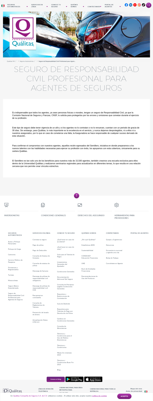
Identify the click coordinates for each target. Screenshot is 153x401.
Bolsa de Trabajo (112, 258)
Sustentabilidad (87, 250)
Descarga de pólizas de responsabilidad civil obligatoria (41, 278)
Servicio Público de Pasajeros (15, 261)
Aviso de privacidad (134, 391)
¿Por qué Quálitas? (88, 240)
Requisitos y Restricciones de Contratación (63, 296)
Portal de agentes (109, 6)
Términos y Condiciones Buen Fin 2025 (65, 362)
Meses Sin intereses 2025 (64, 354)
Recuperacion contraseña (38, 296)
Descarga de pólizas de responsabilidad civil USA (41, 288)
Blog (59, 370)
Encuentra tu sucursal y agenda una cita (114, 251)
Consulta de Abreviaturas (62, 327)
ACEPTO (124, 396)
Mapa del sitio (136, 389)
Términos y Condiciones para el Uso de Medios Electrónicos (64, 337)
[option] (76, 35)
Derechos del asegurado (91, 215)
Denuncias (110, 245)
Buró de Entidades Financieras (88, 270)
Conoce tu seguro (56, 6)
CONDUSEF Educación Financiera (90, 257)
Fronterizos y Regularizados (13, 269)
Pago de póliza (38, 245)
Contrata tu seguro (40, 240)
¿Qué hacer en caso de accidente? (65, 241)
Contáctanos (94, 7)
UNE (83, 263)
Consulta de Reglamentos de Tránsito (38, 305)
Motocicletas (13, 280)
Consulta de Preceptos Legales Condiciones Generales (65, 287)
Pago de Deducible (40, 250)
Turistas (11, 275)
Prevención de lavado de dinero (41, 313)
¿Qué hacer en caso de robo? (65, 248)
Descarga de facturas (40, 271)
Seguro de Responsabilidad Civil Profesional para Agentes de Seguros (16, 296)
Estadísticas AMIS (88, 245)
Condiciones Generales (53, 215)
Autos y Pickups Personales (14, 243)
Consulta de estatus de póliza (41, 264)
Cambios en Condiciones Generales (65, 320)
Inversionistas (11, 215)
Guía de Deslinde (63, 304)
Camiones (11, 255)
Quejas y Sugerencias (114, 240)
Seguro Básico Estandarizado (13, 287)
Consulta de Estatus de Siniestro (41, 257)
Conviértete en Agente (114, 263)
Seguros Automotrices (13, 6)
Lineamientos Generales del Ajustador (62, 264)
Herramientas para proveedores (124, 216)
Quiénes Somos (74, 6)
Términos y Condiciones (62, 346)
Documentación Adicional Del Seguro (65, 278)
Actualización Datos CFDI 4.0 (40, 321)
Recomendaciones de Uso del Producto (89, 277)
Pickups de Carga (14, 249)
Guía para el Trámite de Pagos (65, 256)
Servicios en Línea (37, 6)
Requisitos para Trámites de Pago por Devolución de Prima (65, 311)
